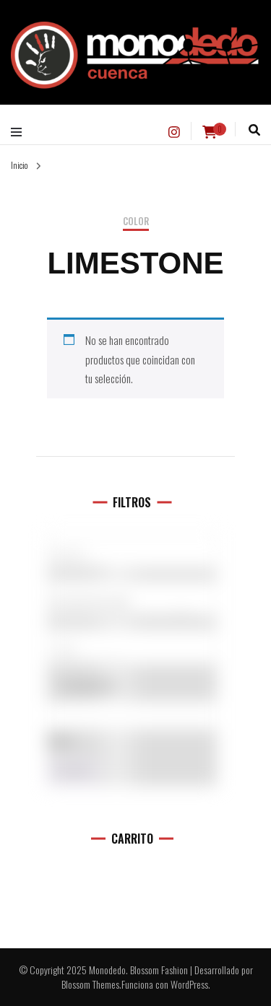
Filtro (73, 772)
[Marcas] (132, 551)
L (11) (132, 651)
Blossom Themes (90, 984)
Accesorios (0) (132, 602)
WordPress (189, 984)
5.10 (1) (132, 555)
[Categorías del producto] (132, 598)
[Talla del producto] (132, 647)
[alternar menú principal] (20, 131)
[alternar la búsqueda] (254, 130)
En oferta (89, 686)
